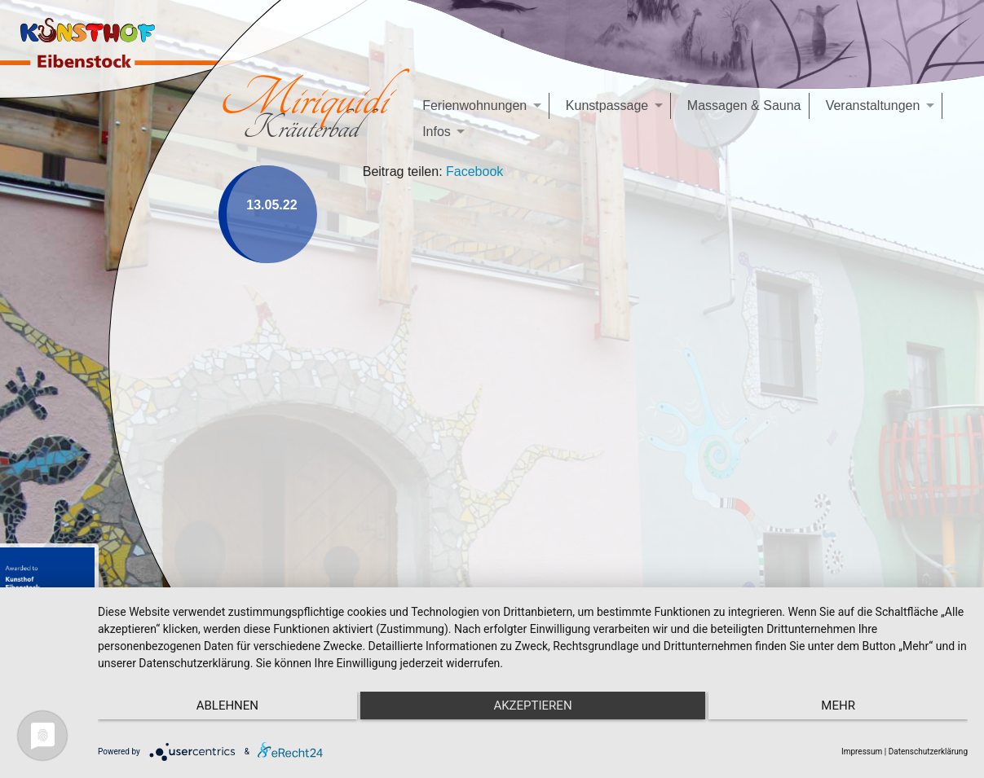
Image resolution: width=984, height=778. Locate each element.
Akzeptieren (532, 705)
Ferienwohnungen (474, 105)
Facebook (474, 171)
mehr (838, 705)
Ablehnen (227, 705)
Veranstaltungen (873, 105)
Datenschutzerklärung (928, 751)
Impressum (861, 751)
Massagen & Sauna (744, 105)
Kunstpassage (607, 105)
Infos (436, 131)
